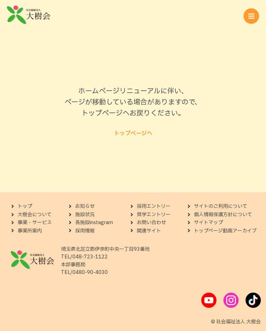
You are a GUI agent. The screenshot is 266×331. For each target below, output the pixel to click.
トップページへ (133, 133)
